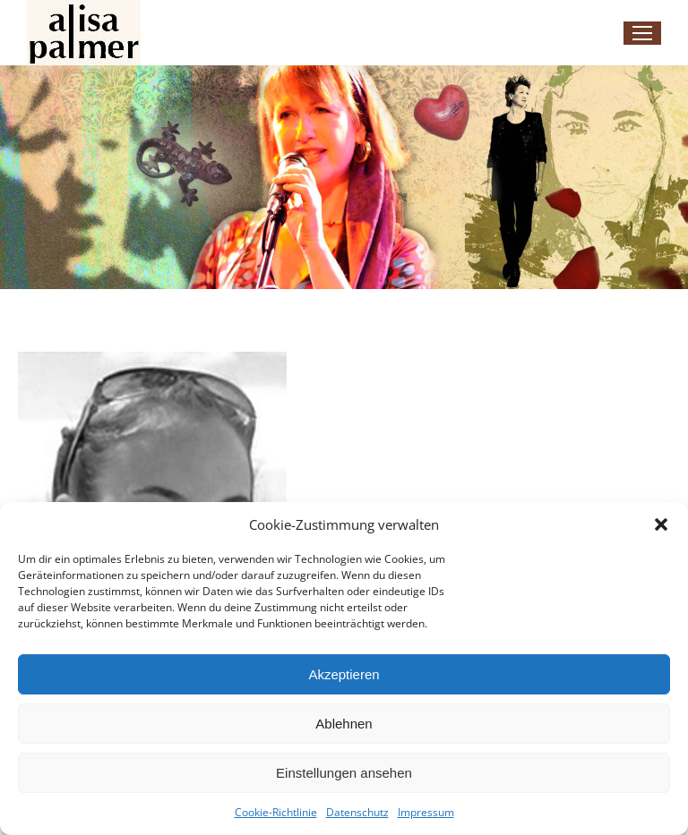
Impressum (426, 812)
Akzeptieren (343, 674)
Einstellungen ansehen (344, 772)
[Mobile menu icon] (642, 33)
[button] (661, 524)
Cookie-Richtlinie (276, 812)
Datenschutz (357, 812)
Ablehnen (343, 723)
